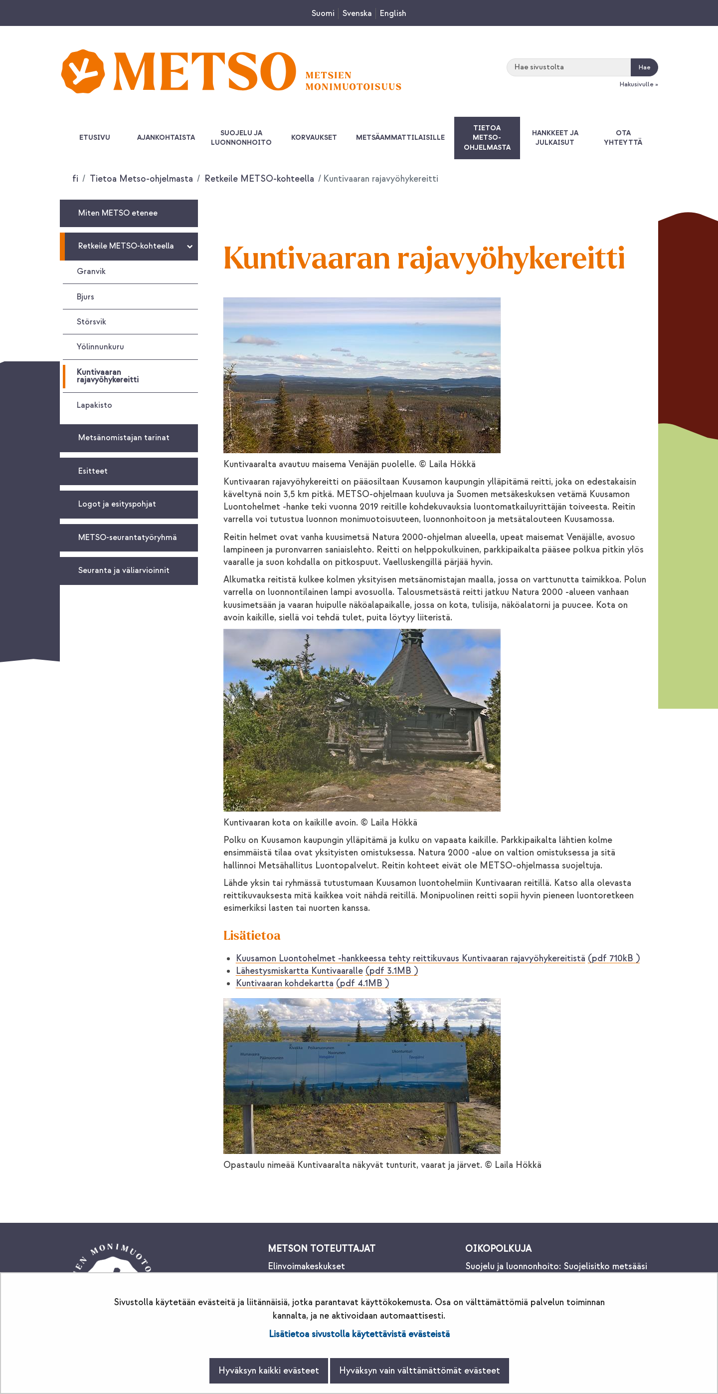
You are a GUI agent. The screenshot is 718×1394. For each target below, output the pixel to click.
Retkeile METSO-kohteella (258, 179)
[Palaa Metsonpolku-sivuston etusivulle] (231, 71)
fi (75, 179)
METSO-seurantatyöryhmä (127, 538)
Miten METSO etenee (118, 213)
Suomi (323, 13)
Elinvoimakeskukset (306, 1266)
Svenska (357, 13)
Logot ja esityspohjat (117, 504)
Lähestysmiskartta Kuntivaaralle (327, 971)
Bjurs (85, 297)
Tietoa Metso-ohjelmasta (140, 179)
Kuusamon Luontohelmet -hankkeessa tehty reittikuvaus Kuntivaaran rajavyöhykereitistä (438, 958)
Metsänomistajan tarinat (124, 438)
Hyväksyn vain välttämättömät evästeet (419, 1371)
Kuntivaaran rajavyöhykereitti (108, 376)
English (392, 13)
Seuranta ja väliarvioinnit (124, 570)
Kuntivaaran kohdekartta (312, 983)
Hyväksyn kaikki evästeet (268, 1371)
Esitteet (93, 471)
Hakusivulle (636, 84)
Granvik (91, 272)
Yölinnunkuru (100, 347)
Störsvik (91, 322)
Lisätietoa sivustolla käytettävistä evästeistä (359, 1334)
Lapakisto (94, 405)
